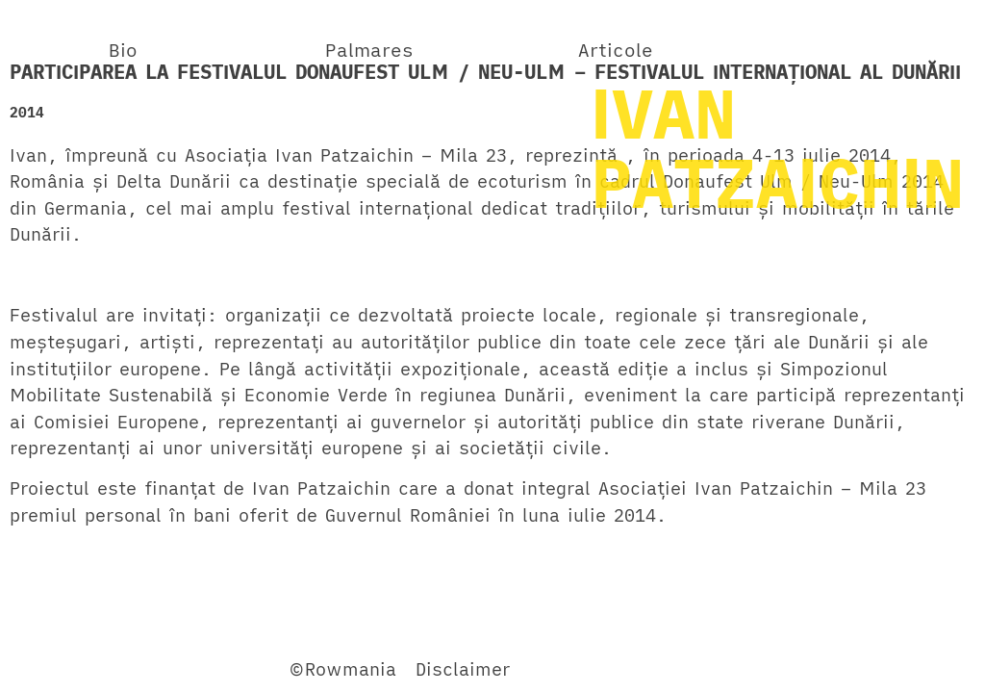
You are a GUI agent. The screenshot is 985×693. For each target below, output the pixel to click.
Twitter (138, 668)
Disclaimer (463, 668)
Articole (615, 50)
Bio (123, 50)
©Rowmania (342, 668)
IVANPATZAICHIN (777, 147)
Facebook (52, 668)
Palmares (369, 50)
